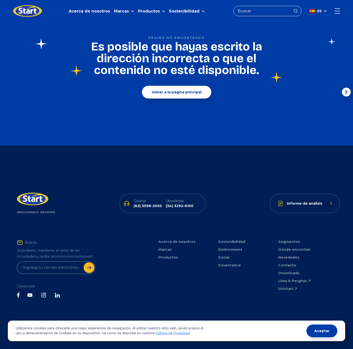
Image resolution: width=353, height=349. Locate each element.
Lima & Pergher (294, 281)
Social (223, 257)
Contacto (287, 265)
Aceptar (321, 331)
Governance (229, 265)
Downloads (288, 273)
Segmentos (289, 241)
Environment (230, 249)
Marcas (165, 249)
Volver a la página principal (177, 92)
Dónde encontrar (294, 249)
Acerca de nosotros (89, 11)
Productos (168, 257)
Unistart (288, 289)
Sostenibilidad (231, 241)
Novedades (288, 257)
